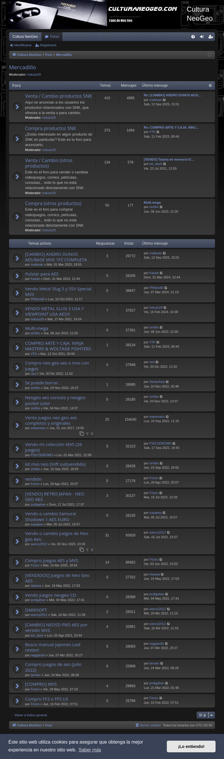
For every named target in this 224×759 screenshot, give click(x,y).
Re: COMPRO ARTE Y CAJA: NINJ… (171, 127)
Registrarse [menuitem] (212, 38)
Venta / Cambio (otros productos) (48, 163)
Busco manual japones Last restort (52, 647)
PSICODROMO (42, 455)
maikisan (155, 100)
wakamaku (38, 428)
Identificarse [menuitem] (203, 38)
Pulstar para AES (42, 274)
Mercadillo (22, 67)
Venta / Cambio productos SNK (58, 96)
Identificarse (23, 45)
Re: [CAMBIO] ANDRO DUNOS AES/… (173, 95)
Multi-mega (152, 202)
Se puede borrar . (43, 382)
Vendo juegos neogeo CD (50, 595)
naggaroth (38, 655)
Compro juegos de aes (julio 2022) (53, 667)
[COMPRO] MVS (41, 684)
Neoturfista (157, 381)
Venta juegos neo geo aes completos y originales (51, 420)
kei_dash (155, 164)
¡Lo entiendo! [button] (191, 746)
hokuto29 (34, 74)
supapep (37, 524)
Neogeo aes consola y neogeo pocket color (55, 400)
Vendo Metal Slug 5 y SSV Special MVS (58, 291)
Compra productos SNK (50, 128)
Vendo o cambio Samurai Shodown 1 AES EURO (50, 516)
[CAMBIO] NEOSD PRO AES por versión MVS (56, 627)
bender (36, 675)
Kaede (35, 278)
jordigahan (38, 504)
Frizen (35, 484)
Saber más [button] (89, 749)
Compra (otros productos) (53, 203)
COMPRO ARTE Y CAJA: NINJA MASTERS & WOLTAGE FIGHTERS (58, 345)
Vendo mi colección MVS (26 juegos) (53, 447)
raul (33, 373)
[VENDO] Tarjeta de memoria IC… (169, 159)
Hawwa (36, 585)
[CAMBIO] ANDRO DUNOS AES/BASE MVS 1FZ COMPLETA (56, 256)
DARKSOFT (36, 610)
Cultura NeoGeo (25, 37)
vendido (33, 479)
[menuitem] (193, 36)
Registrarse (48, 45)
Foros (54, 37)
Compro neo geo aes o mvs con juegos (57, 365)
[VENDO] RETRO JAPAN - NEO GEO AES (54, 496)
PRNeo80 (38, 299)
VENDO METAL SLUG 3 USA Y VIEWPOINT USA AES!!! (54, 311)
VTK (152, 132)
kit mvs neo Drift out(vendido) (55, 464)
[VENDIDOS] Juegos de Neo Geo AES (57, 578)
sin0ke (154, 207)
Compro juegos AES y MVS (51, 560)
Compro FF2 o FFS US (46, 699)
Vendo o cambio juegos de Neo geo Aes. (56, 536)
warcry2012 (39, 544)
